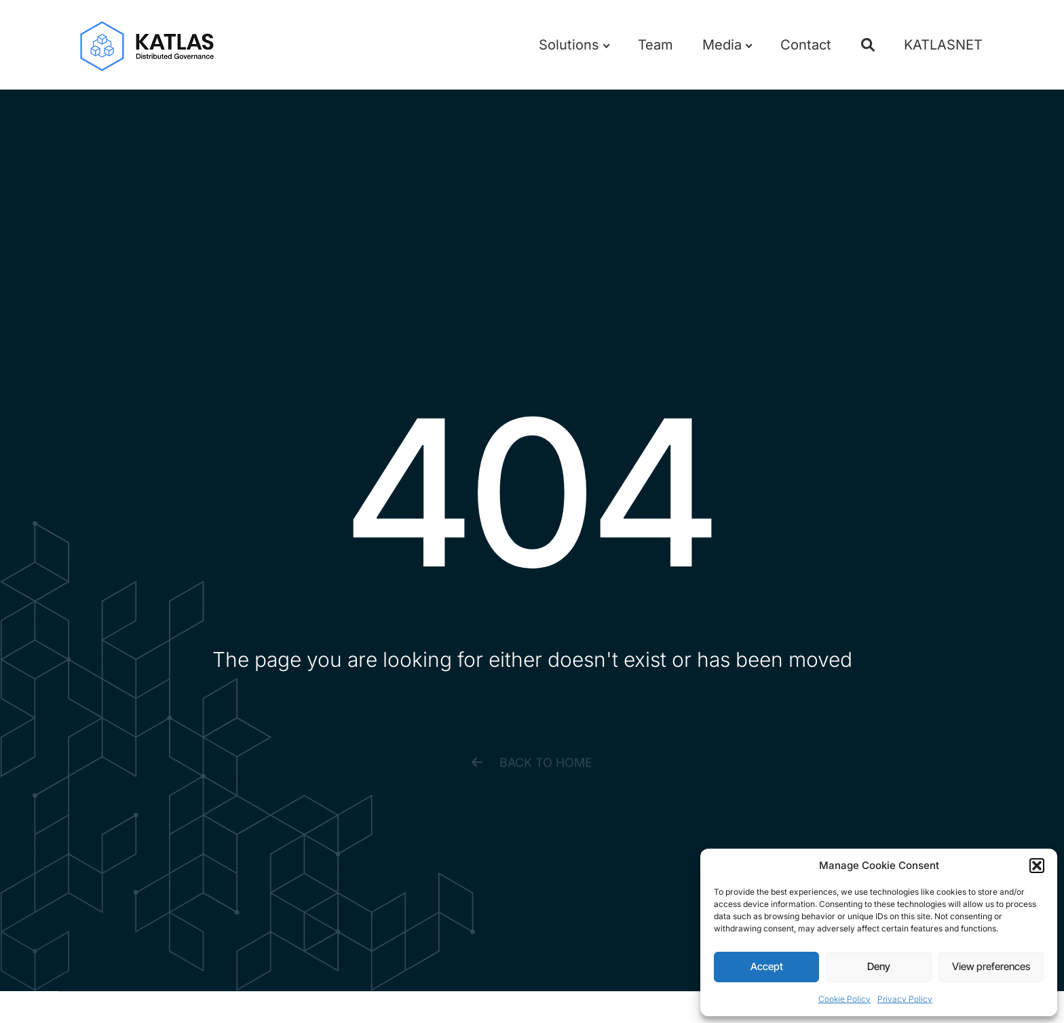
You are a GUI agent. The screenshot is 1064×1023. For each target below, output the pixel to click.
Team (655, 45)
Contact (805, 45)
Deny (878, 966)
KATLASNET (943, 45)
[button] (1037, 865)
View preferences (991, 966)
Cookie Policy (844, 999)
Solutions (573, 45)
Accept (766, 966)
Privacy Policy (904, 999)
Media (726, 45)
